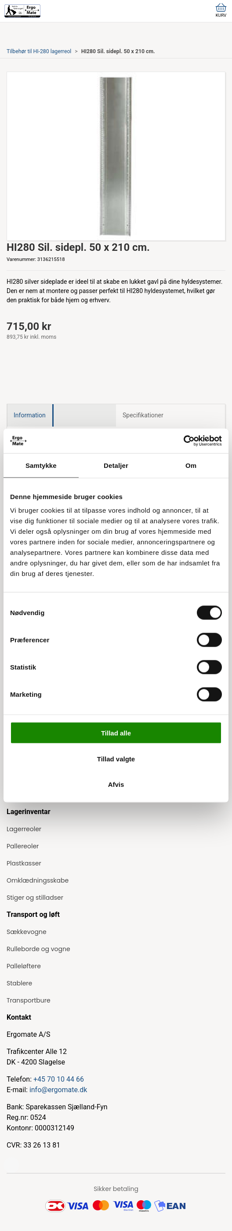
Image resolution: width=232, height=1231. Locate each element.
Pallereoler (23, 846)
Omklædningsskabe (38, 880)
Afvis (116, 784)
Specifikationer (143, 415)
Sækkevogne (27, 931)
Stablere (19, 983)
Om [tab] (190, 465)
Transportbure (29, 1000)
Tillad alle (116, 733)
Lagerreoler (24, 829)
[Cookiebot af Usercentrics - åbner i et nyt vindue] (183, 441)
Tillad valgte (116, 758)
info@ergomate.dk (58, 1090)
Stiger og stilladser (35, 897)
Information (30, 415)
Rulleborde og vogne (38, 949)
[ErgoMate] (22, 11)
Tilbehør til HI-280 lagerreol (39, 51)
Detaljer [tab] (116, 465)
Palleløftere (24, 966)
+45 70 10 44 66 (58, 1079)
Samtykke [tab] (41, 465)
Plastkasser (24, 863)
